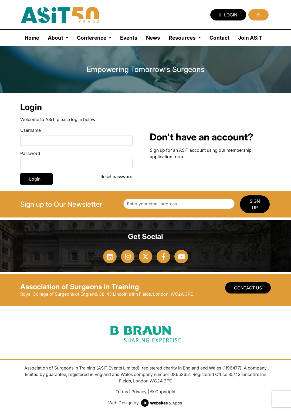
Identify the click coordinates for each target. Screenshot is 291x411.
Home (32, 37)
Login (228, 15)
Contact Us (248, 288)
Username (30, 130)
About (56, 37)
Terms (122, 391)
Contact (219, 37)
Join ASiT (250, 37)
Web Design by (145, 402)
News (153, 37)
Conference (92, 37)
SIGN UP (255, 204)
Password (30, 153)
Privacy (139, 391)
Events (128, 37)
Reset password (116, 176)
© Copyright (162, 391)
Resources (183, 37)
